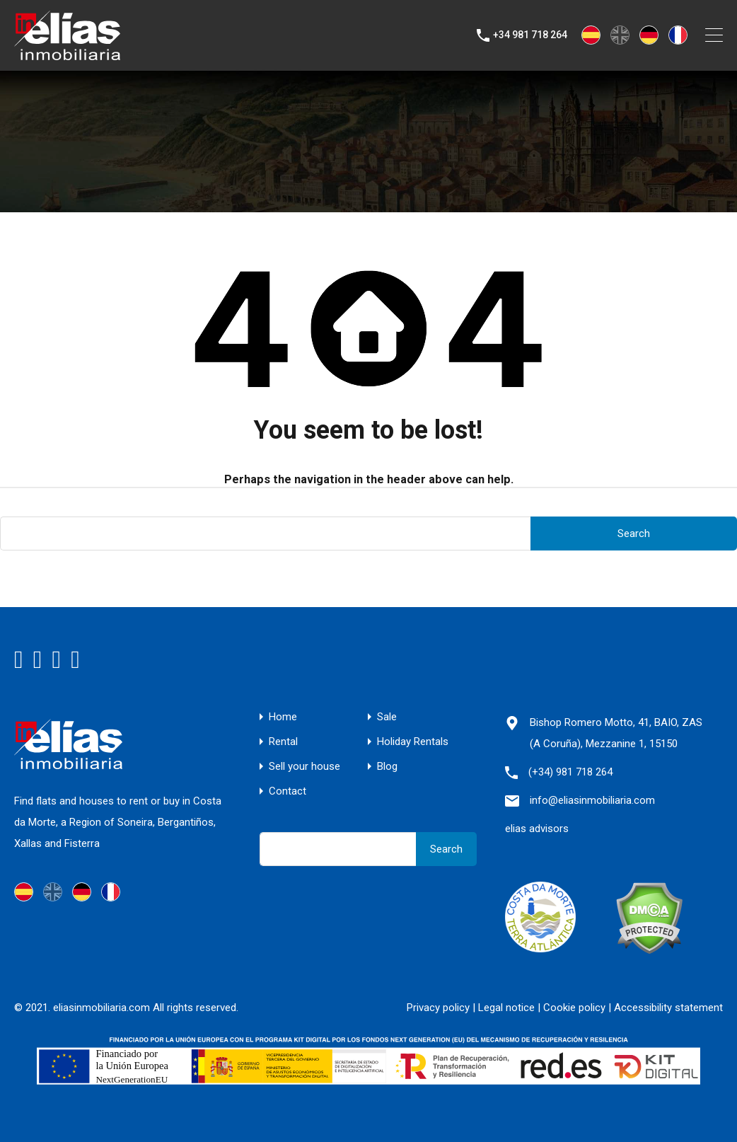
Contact (287, 791)
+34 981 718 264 (530, 34)
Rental (283, 742)
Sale (387, 717)
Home (283, 717)
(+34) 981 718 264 (570, 772)
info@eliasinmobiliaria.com (592, 800)
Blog (387, 766)
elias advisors (537, 828)
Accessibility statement (668, 1007)
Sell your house (304, 766)
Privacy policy (438, 1007)
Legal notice (506, 1007)
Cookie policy (574, 1007)
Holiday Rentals (412, 742)
